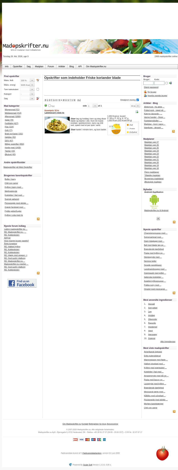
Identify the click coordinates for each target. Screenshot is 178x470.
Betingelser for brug (97, 424)
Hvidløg (151, 315)
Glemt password (151, 87)
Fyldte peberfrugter (13, 211)
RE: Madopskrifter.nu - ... (15, 232)
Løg (150, 311)
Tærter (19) (10, 151)
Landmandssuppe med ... (155, 269)
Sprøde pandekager (153, 265)
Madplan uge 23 (151, 154)
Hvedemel (152, 327)
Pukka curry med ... (152, 285)
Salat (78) (9, 120)
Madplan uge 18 (151, 168)
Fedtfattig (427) (11, 123)
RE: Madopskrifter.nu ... (14, 261)
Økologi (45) (10, 154)
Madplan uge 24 (151, 151)
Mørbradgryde (11, 191)
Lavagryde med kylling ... (155, 384)
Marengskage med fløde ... (156, 360)
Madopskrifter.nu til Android (156, 210)
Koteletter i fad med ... (14, 195)
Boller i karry (10, 179)
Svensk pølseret (12, 199)
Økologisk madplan (153, 182)
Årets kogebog (10, 244)
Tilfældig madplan (152, 175)
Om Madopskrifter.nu (72, 424)
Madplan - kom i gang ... (154, 124)
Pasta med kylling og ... (154, 253)
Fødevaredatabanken (92, 453)
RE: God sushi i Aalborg (14, 258)
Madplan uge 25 (151, 148)
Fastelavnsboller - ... (153, 121)
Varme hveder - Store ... (154, 117)
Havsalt (151, 304)
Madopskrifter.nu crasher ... (16, 264)
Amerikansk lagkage (153, 352)
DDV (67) (9, 141)
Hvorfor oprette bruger (157, 95)
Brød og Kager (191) (14, 134)
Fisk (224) (9, 127)
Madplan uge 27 (151, 142)
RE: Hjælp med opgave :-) (15, 255)
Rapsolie (152, 323)
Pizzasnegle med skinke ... (16, 203)
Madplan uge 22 (151, 157)
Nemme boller (150, 261)
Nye (53, 106)
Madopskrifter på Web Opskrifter (18, 167)
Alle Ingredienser (167, 341)
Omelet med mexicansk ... (155, 289)
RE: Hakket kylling (12, 246)
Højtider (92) (10, 137)
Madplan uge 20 (151, 162)
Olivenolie (152, 319)
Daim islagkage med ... (154, 241)
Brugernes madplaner (154, 178)
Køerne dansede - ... (153, 114)
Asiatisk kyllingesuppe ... (155, 281)
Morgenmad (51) (12, 109)
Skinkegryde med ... (153, 257)
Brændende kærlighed (154, 249)
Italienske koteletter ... (153, 277)
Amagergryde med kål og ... (156, 376)
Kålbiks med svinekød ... (154, 396)
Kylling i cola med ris (14, 215)
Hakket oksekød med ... (154, 364)
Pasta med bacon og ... (154, 380)
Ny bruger (152, 92)
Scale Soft (87, 465)
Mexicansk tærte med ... (154, 392)
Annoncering (112, 424)
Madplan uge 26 (151, 145)
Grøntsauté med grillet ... (155, 273)
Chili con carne (11, 183)
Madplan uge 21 (151, 159)
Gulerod (151, 338)
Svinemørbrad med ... (153, 237)
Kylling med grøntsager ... (155, 368)
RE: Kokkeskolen (11, 235)
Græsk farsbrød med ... (15, 207)
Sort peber (152, 308)
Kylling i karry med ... (14, 187)
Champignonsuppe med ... (155, 233)
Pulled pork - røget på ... (154, 110)
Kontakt (85, 424)
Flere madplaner (151, 172)
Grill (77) (8, 130)
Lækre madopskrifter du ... (15, 229)
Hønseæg (152, 334)
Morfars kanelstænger (153, 404)
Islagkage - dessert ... (153, 127)
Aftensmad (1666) (12, 116)
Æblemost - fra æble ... (154, 107)
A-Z (79, 100)
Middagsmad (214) (13, 113)
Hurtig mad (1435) (13, 147)
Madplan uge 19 (151, 165)
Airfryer (7, 238)
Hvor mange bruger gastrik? (16, 241)
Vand (150, 331)
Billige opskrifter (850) (14, 144)
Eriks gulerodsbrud (152, 356)
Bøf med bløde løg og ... (154, 245)
